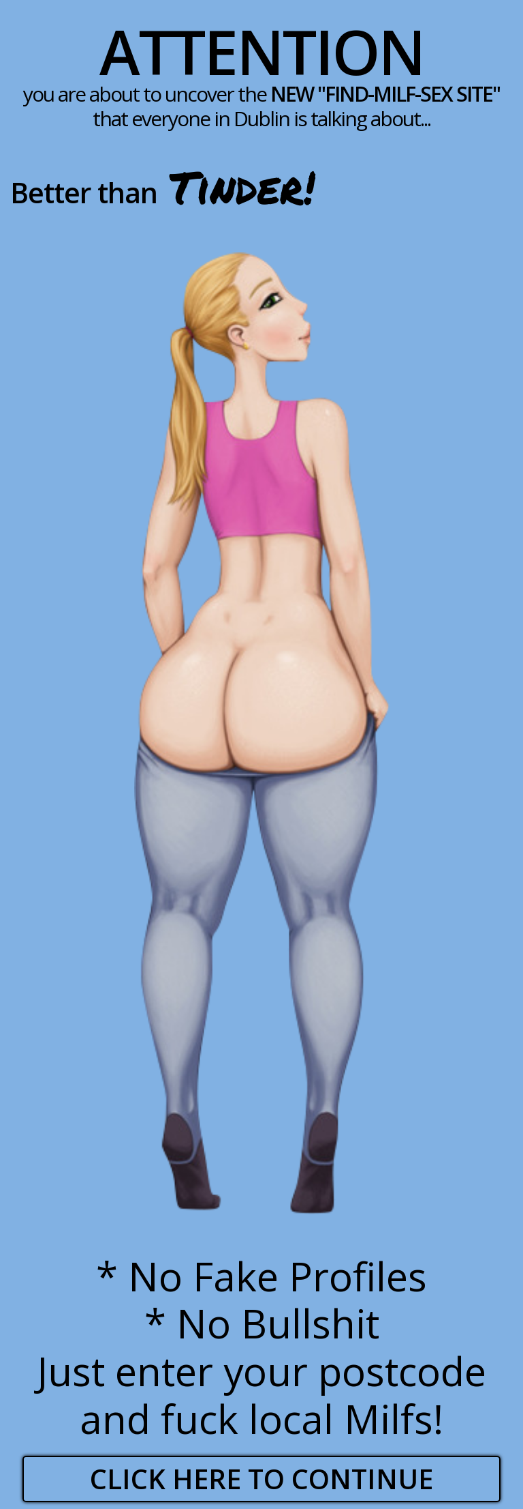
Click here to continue (261, 1478)
